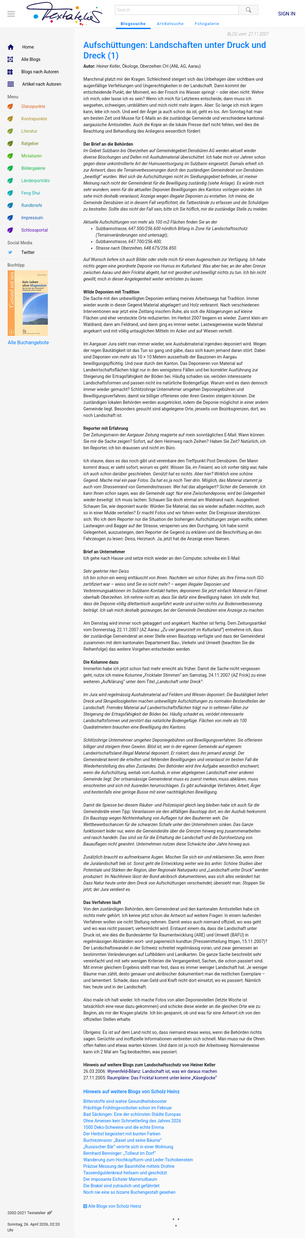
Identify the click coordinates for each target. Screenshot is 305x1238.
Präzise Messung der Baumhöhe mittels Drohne (128, 1166)
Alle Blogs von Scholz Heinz (112, 1206)
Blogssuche (133, 23)
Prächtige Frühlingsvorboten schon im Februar (127, 1107)
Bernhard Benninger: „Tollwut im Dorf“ (119, 1153)
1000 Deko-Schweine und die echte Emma (123, 1127)
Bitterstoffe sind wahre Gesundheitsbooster (125, 1101)
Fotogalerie (207, 23)
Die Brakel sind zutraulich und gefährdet (121, 1185)
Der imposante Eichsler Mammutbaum (120, 1179)
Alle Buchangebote (28, 342)
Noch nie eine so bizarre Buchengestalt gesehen (129, 1192)
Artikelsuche (170, 23)
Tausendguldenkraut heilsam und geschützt (125, 1172)
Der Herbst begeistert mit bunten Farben (122, 1133)
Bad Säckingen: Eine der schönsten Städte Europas (132, 1114)
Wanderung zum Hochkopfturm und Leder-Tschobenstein (138, 1159)
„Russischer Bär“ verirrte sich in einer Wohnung (128, 1146)
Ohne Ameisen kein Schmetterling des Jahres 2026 (132, 1120)
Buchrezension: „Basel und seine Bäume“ (122, 1140)
